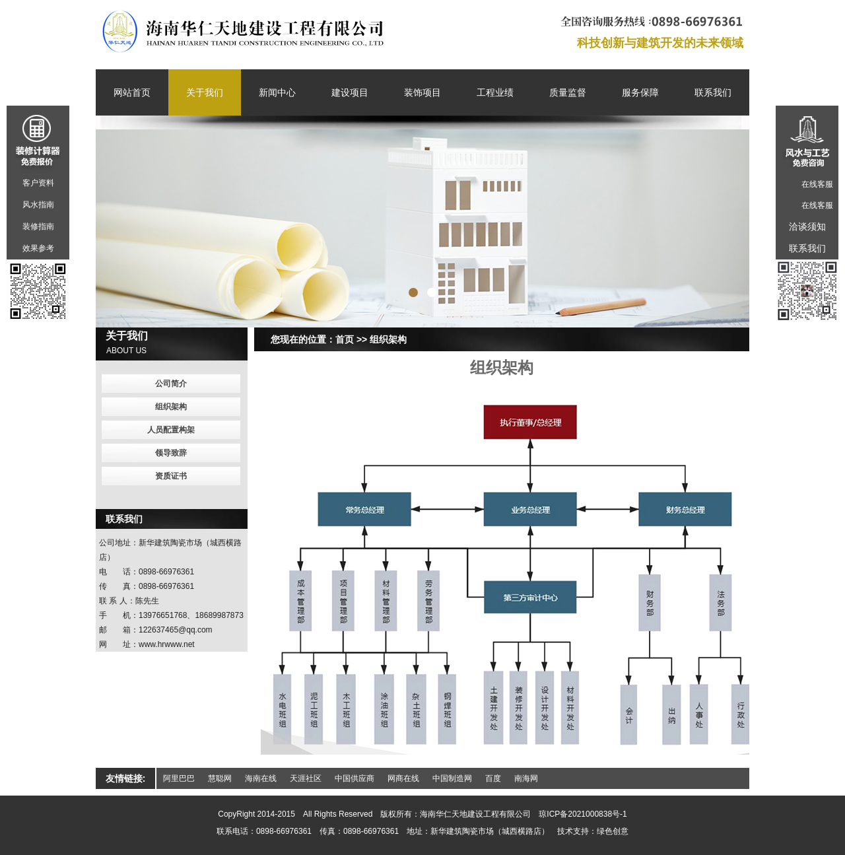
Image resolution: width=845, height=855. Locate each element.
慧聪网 (220, 778)
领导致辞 (171, 453)
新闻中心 (277, 92)
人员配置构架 (171, 429)
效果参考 (38, 248)
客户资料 (38, 183)
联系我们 (712, 92)
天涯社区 (305, 778)
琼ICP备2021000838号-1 (582, 814)
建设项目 (349, 92)
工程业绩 (495, 92)
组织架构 (388, 339)
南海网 (526, 778)
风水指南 (38, 204)
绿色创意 (612, 831)
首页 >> (351, 339)
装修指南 (38, 226)
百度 (493, 778)
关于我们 (204, 92)
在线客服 (817, 184)
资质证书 (171, 476)
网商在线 (403, 778)
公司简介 (171, 383)
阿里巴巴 (179, 778)
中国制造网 (452, 778)
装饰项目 (422, 92)
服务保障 (640, 92)
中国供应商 (354, 778)
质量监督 (567, 92)
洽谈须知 (807, 226)
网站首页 (132, 92)
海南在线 (261, 778)
